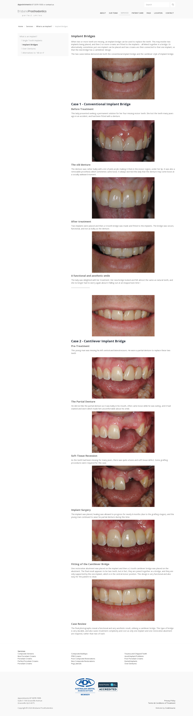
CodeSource (170, 708)
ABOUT (103, 13)
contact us (50, 4)
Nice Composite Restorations (83, 661)
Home (20, 26)
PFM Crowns (76, 656)
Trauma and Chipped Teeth (136, 653)
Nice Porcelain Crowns (27, 656)
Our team (113, 13)
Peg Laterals (76, 663)
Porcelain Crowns (25, 658)
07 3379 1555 (37, 4)
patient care (137, 13)
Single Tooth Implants (32, 40)
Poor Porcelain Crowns (134, 658)
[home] (32, 13)
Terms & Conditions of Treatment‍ (161, 703)
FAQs (149, 13)
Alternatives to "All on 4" (33, 52)
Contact (170, 13)
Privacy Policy (169, 700)
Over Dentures (29, 48)
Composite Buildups (79, 653)
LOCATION (158, 13)
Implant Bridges (30, 44)
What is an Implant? (44, 26)
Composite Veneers (26, 653)
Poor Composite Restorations (83, 658)
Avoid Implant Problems (134, 656)
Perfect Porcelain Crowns (28, 661)
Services (125, 13)
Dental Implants (131, 661)
